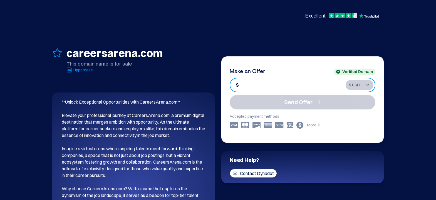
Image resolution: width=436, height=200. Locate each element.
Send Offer (302, 102)
